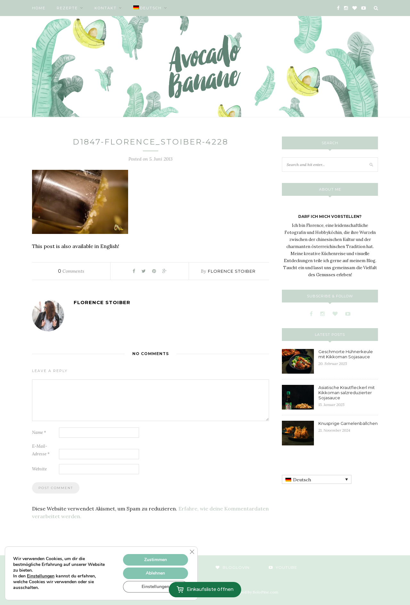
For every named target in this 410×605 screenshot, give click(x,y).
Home (38, 8)
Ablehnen (155, 573)
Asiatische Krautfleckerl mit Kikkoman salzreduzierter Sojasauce (346, 392)
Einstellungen (40, 576)
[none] (316, 479)
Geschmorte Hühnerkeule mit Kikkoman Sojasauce (345, 354)
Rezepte (67, 8)
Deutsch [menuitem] (302, 480)
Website (39, 469)
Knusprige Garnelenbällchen (348, 423)
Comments (71, 271)
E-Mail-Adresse (41, 450)
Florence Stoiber (232, 271)
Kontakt (105, 8)
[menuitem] (150, 8)
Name (39, 432)
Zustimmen (155, 560)
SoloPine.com (265, 592)
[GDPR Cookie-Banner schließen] (192, 552)
